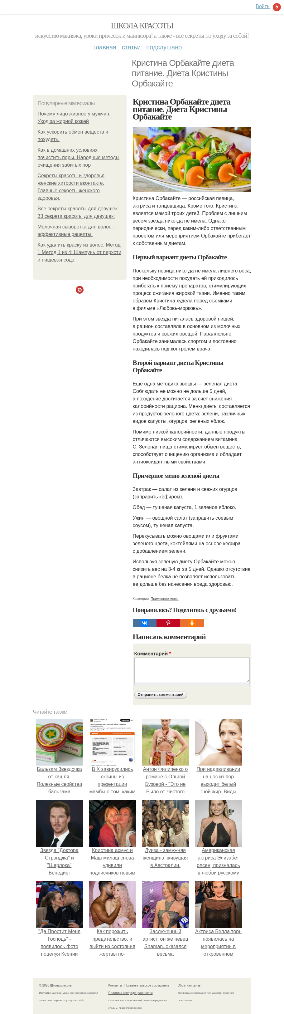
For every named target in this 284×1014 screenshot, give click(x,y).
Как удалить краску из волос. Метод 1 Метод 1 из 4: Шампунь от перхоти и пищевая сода (80, 252)
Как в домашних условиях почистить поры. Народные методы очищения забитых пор (79, 157)
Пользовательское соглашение (146, 985)
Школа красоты (142, 25)
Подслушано (164, 47)
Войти (263, 6)
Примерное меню (164, 598)
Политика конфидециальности (130, 993)
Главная (105, 47)
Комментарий (152, 653)
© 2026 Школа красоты (55, 985)
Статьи (131, 47)
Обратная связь (189, 985)
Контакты (115, 985)
